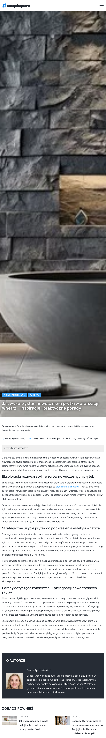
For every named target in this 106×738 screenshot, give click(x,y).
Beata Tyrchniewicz (15, 438)
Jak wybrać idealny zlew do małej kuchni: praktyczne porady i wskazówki (33, 725)
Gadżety (34, 395)
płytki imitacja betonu (67, 486)
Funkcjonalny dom (14, 395)
